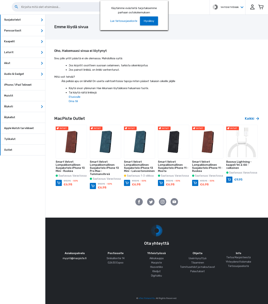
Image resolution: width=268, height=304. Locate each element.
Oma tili (73, 101)
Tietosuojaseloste (238, 266)
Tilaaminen (197, 262)
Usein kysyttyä (197, 258)
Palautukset (197, 271)
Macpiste (156, 262)
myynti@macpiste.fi (75, 258)
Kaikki (252, 119)
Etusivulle (74, 97)
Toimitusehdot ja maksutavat (197, 267)
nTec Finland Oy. (147, 298)
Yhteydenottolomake (238, 261)
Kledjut (157, 271)
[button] (251, 7)
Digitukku (156, 275)
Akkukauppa (156, 258)
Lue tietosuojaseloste (123, 21)
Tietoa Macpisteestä (238, 257)
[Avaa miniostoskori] (260, 7)
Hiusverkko (156, 267)
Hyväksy (149, 21)
